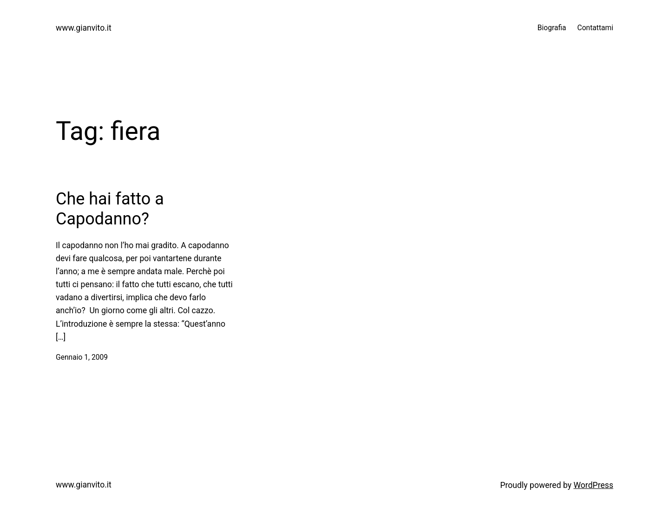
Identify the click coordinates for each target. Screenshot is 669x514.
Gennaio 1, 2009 (82, 357)
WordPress (593, 485)
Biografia (552, 28)
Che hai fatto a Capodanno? (110, 209)
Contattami (595, 28)
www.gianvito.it (84, 28)
